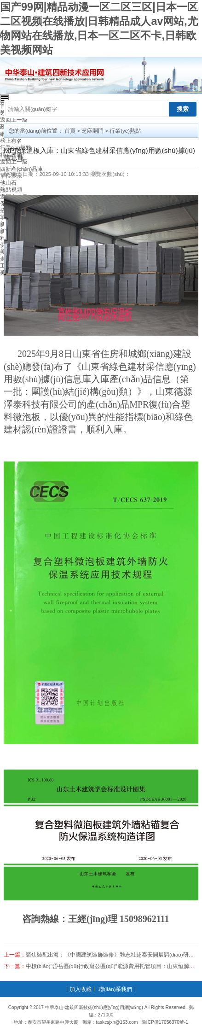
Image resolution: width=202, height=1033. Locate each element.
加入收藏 (80, 989)
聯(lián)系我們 (115, 989)
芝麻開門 (92, 131)
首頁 (69, 131)
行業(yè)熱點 (125, 131)
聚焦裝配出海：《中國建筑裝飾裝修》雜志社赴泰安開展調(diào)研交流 (113, 954)
